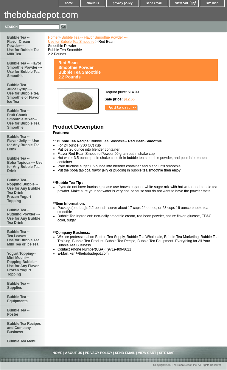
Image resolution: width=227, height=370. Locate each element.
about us (93, 3)
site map (212, 3)
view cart (181, 3)
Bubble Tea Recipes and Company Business (24, 328)
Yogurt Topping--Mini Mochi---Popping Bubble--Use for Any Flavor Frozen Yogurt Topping (23, 263)
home (69, 3)
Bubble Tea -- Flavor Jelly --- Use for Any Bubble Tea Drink (23, 143)
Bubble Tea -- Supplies (18, 285)
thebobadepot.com (41, 15)
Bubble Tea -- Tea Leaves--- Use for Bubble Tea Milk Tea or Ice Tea (23, 238)
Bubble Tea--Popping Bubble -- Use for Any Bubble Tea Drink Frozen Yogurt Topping (23, 190)
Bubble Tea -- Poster (18, 312)
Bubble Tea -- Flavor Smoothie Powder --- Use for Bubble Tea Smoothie (88, 39)
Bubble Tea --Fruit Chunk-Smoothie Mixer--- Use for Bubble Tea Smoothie (23, 119)
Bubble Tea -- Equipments (18, 299)
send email (154, 3)
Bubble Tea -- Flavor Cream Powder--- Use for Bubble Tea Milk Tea (23, 45)
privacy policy (123, 3)
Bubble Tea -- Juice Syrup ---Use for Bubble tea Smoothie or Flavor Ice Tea (23, 93)
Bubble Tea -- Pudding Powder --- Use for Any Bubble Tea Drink (23, 216)
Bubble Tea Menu (21, 341)
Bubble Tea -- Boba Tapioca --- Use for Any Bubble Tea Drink (24, 164)
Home (52, 37)
